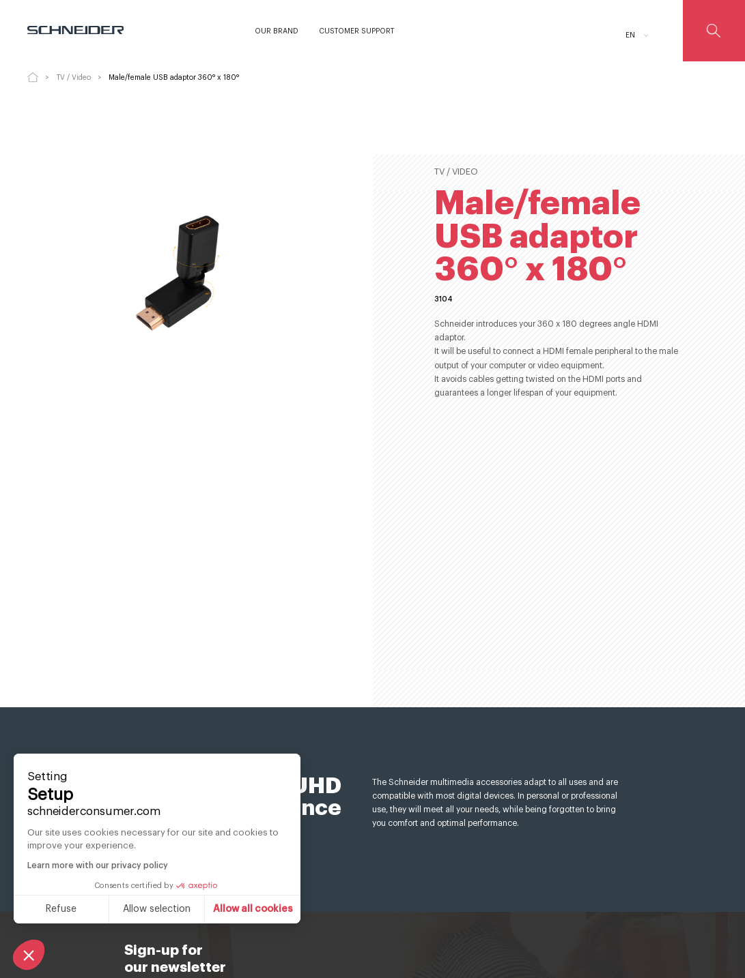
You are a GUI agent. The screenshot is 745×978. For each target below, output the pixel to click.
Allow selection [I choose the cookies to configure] (157, 909)
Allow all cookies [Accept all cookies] (253, 909)
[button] (28, 954)
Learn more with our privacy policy (97, 865)
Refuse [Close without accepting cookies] (61, 909)
